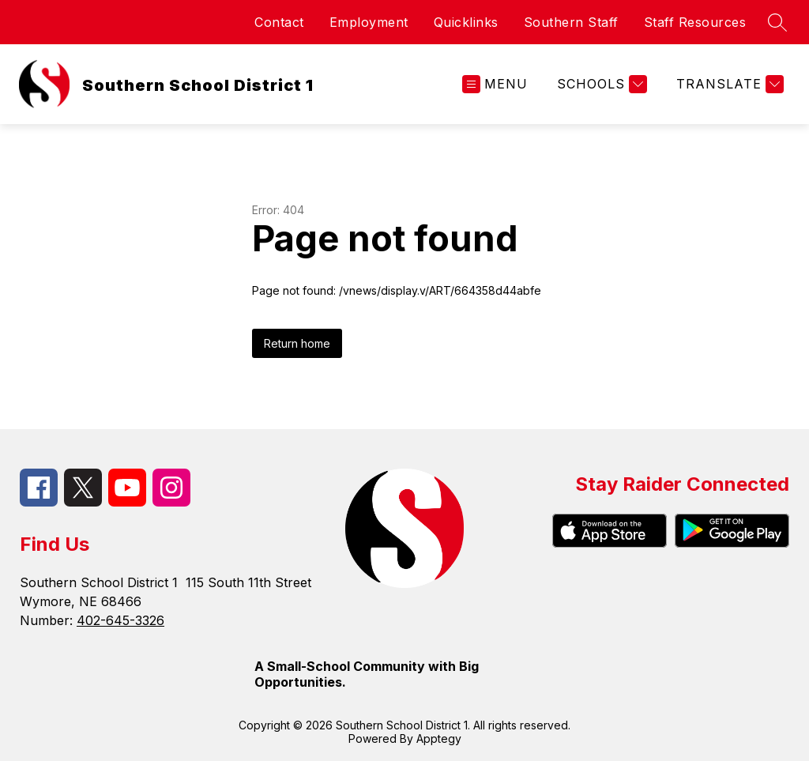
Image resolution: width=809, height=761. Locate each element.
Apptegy (438, 738)
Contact (279, 22)
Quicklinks (466, 22)
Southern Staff (571, 22)
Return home (297, 343)
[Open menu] (495, 84)
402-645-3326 (120, 620)
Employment (368, 22)
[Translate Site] (728, 84)
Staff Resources (695, 22)
